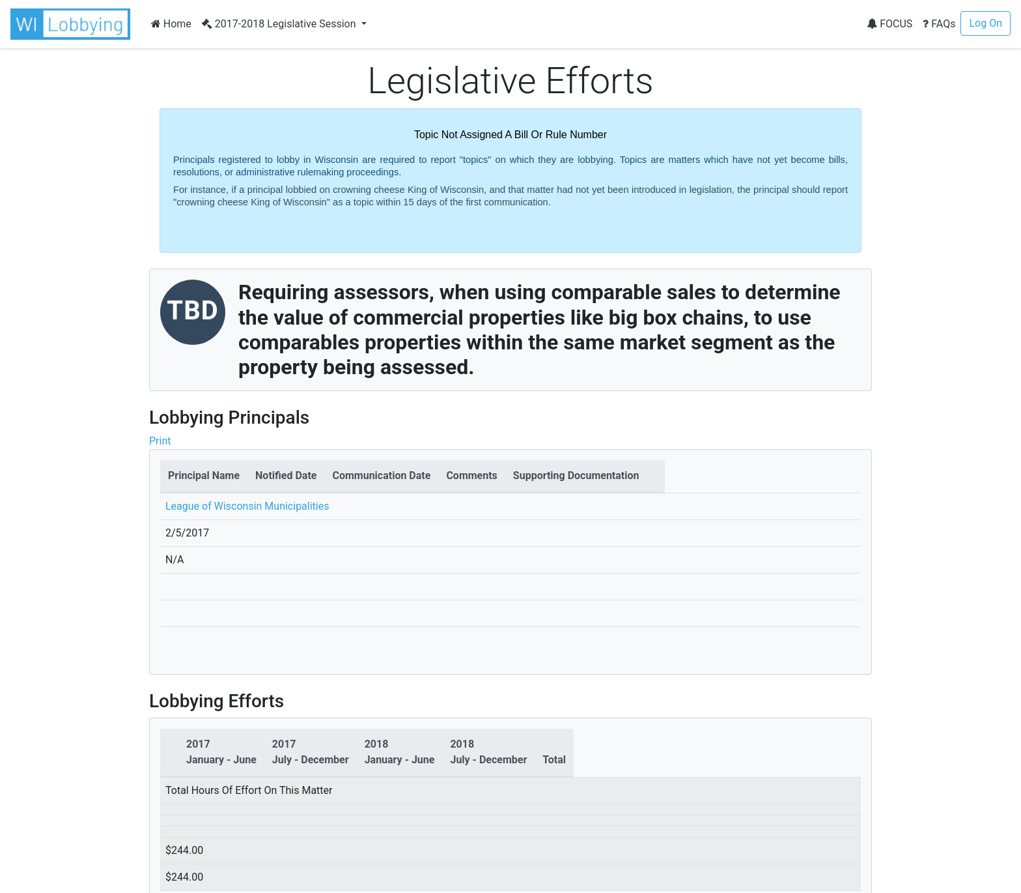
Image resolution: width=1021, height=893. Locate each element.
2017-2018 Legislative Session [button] (280, 24)
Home (171, 24)
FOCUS (889, 24)
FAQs (939, 24)
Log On (985, 23)
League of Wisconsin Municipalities (247, 506)
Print (160, 441)
